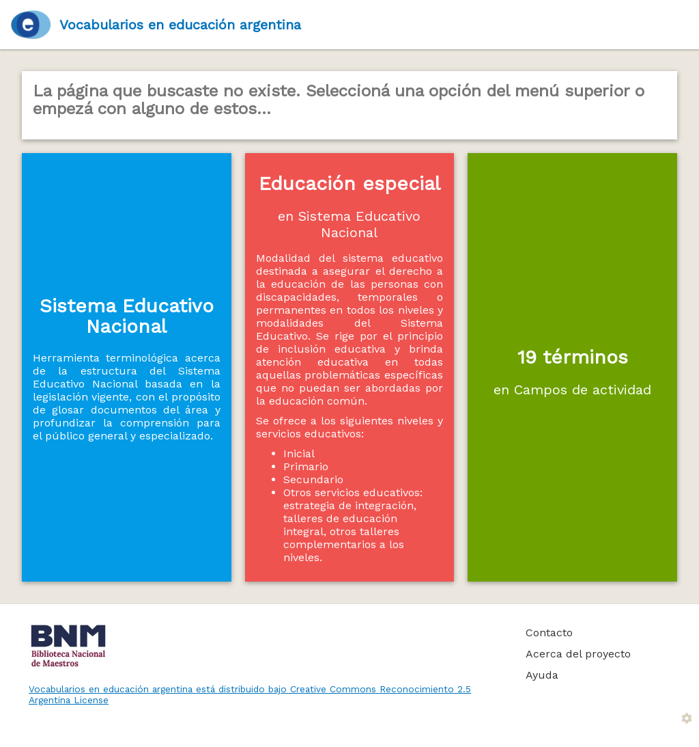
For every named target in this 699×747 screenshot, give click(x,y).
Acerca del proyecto (578, 653)
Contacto (549, 632)
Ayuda (542, 674)
